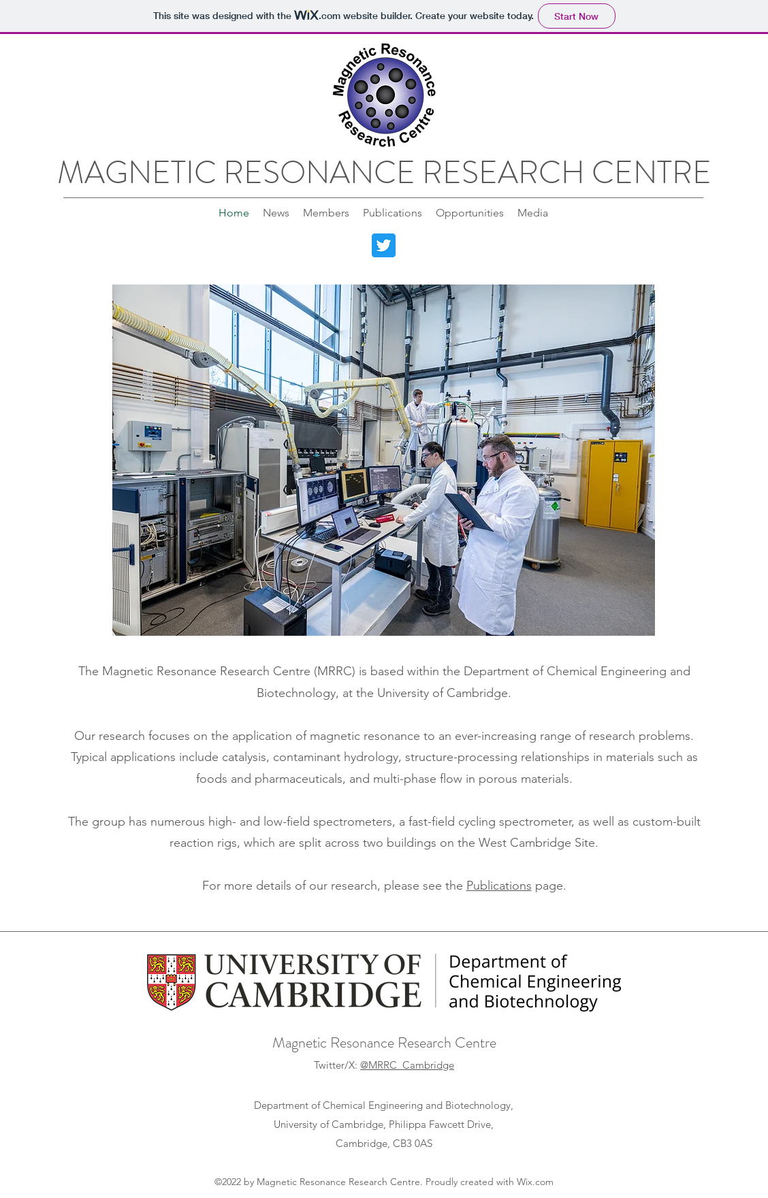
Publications (499, 885)
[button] (383, 460)
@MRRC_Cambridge (407, 1064)
